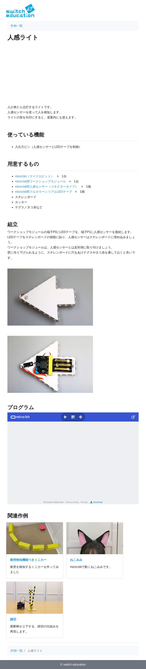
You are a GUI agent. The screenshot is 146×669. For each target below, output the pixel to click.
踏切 (13, 619)
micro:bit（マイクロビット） (34, 176)
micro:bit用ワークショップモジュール (40, 181)
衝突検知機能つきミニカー (28, 559)
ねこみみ (76, 559)
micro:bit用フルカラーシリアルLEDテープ (43, 191)
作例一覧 (16, 25)
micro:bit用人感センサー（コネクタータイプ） (46, 186)
